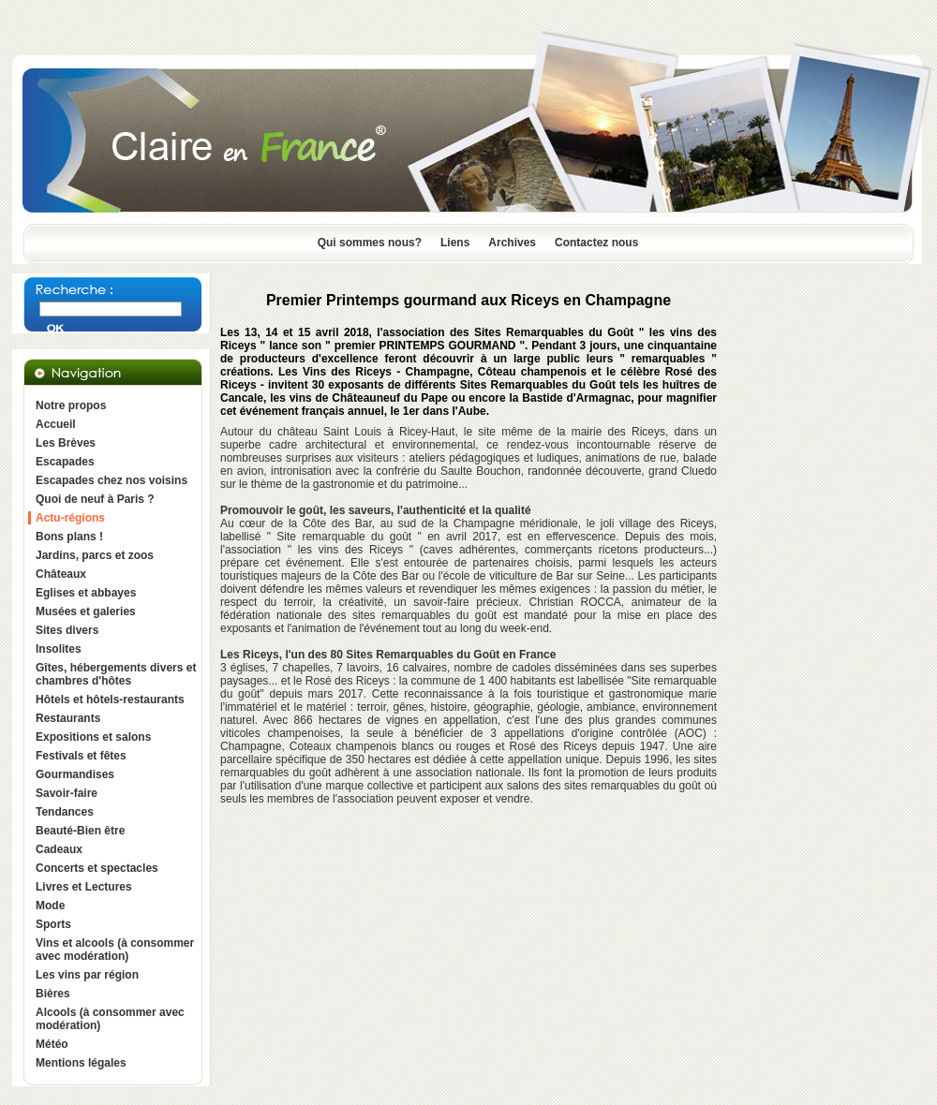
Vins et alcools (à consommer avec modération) (115, 949)
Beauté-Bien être (80, 830)
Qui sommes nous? (370, 242)
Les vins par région (87, 974)
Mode (50, 905)
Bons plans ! (69, 536)
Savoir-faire (66, 793)
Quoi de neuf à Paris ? (95, 499)
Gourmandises (75, 774)
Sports (53, 924)
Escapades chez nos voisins (111, 480)
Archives (512, 242)
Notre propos (71, 405)
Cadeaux (59, 849)
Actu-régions (70, 517)
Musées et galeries (86, 611)
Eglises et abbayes (86, 592)
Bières (53, 993)
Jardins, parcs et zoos (95, 555)
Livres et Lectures (84, 886)
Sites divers (67, 630)
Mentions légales (81, 1062)
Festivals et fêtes (81, 755)
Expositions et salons (93, 737)
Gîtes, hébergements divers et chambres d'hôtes (116, 674)
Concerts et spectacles (97, 868)
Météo (52, 1044)
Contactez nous (596, 242)
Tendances (65, 811)
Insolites (59, 649)
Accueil (56, 424)
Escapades (65, 461)
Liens (454, 242)
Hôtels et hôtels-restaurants (110, 699)
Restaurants (68, 718)
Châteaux (61, 574)
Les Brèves (66, 442)
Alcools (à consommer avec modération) (110, 1019)
